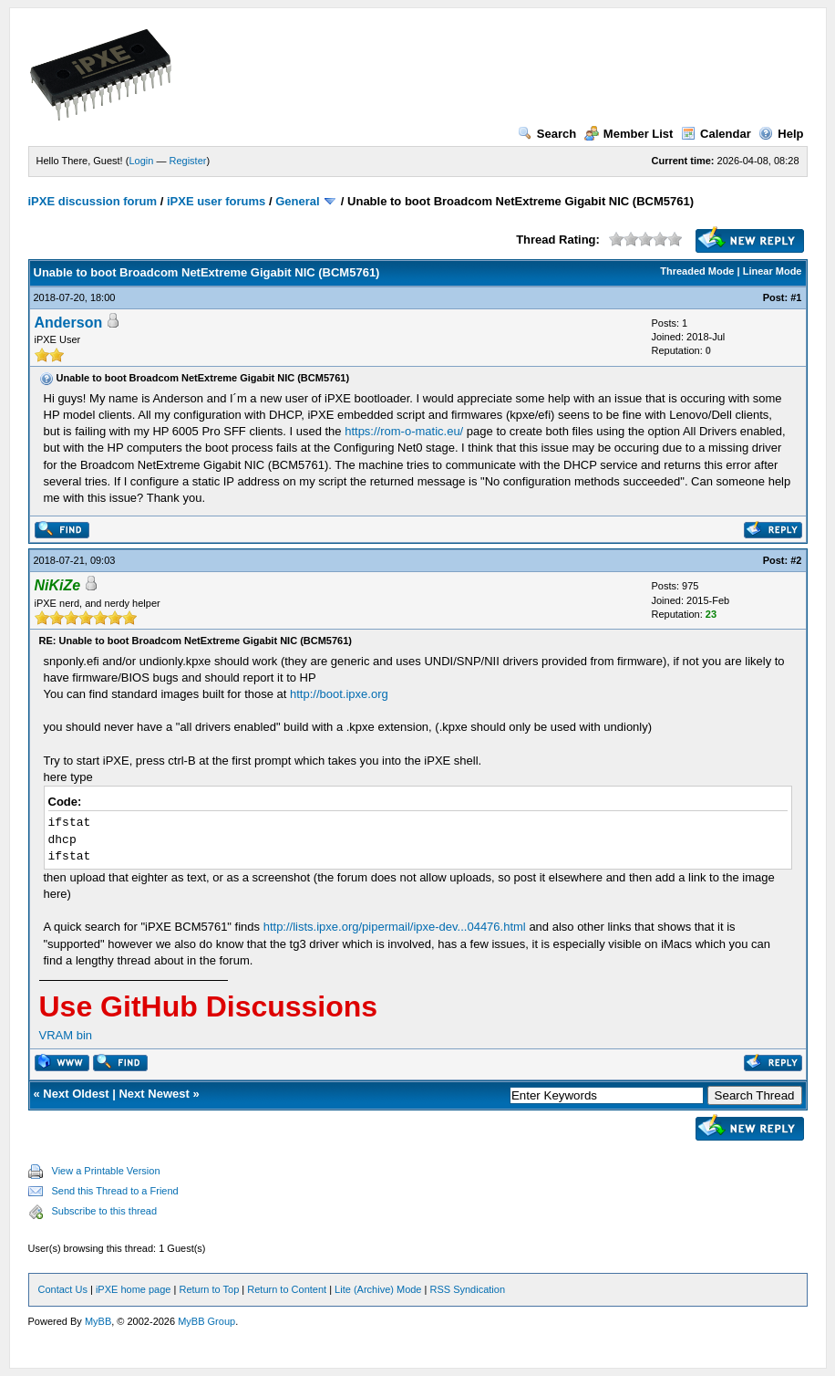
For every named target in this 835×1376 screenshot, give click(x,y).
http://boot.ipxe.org (339, 694)
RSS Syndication (467, 1289)
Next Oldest (75, 1093)
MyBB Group (206, 1321)
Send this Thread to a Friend (115, 1190)
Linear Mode (772, 271)
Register (187, 160)
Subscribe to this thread (105, 1210)
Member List (629, 134)
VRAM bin (66, 1035)
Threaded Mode (697, 271)
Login (141, 160)
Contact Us (63, 1289)
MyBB (98, 1321)
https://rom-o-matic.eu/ (404, 431)
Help (780, 134)
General (297, 201)
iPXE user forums (216, 201)
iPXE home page (133, 1289)
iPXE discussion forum (93, 201)
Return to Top (209, 1289)
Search (547, 134)
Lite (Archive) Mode (378, 1289)
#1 (795, 297)
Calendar (716, 134)
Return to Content (286, 1289)
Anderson (69, 322)
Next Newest (154, 1093)
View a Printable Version (106, 1170)
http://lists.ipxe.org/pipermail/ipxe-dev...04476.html (394, 926)
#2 (795, 560)
